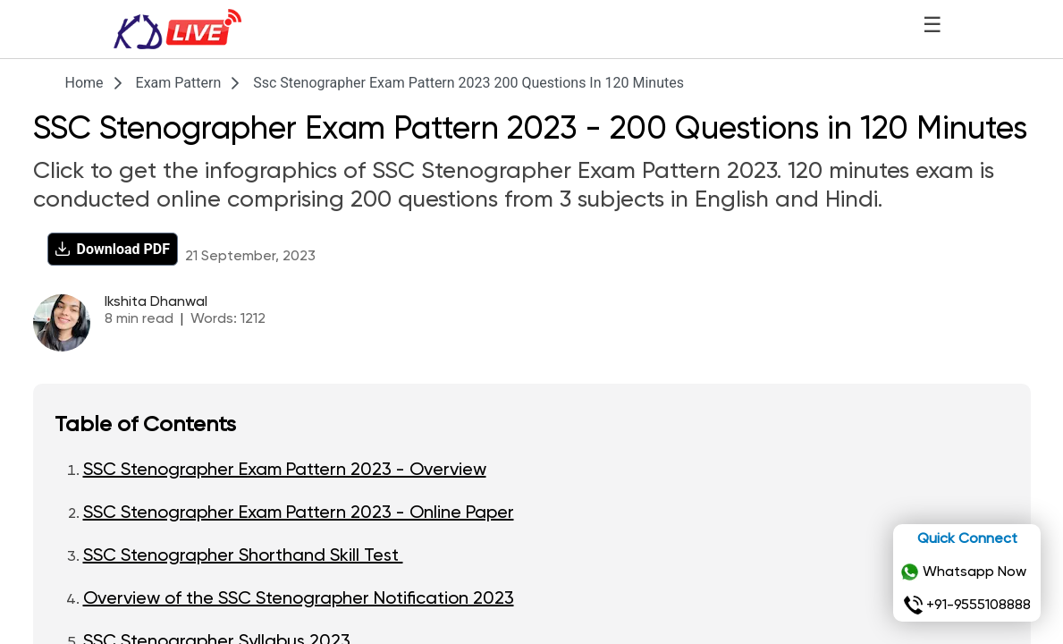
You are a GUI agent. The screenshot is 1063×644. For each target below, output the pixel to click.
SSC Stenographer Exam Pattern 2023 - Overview (284, 470)
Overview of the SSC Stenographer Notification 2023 (298, 599)
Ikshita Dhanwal (156, 302)
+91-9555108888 (967, 605)
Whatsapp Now (963, 572)
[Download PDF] (112, 249)
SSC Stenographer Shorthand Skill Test (243, 556)
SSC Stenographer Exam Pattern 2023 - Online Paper (298, 513)
